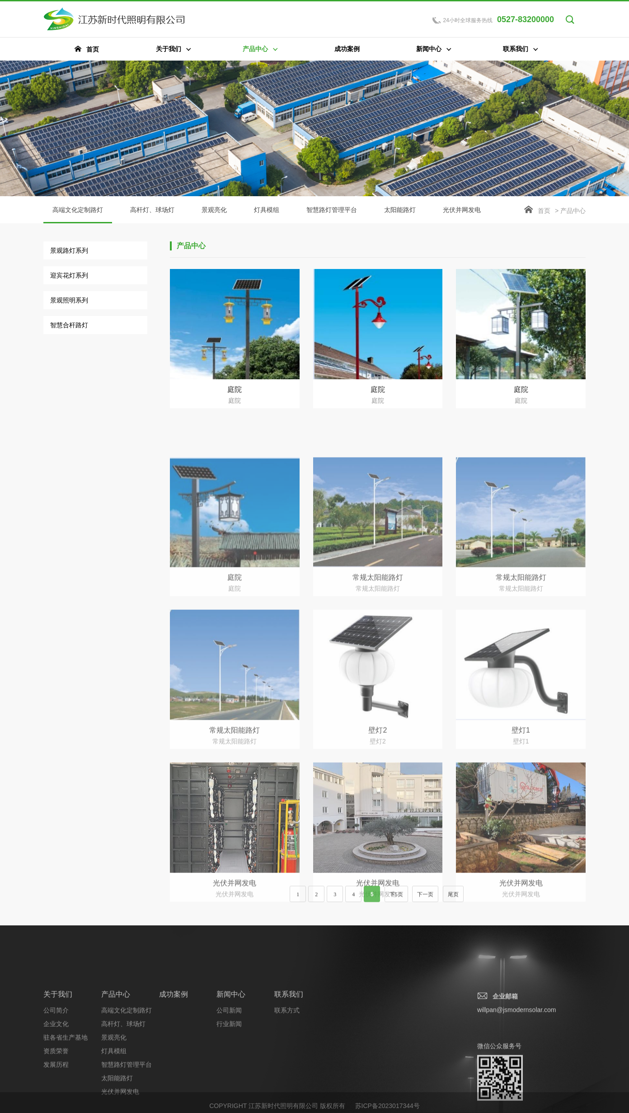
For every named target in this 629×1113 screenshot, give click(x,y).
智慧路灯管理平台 (331, 209)
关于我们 (57, 1051)
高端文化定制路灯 (77, 214)
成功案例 (173, 1051)
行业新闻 (229, 1081)
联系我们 (288, 1051)
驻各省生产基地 (65, 1094)
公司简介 (56, 1067)
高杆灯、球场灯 (152, 209)
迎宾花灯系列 (69, 275)
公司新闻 (229, 1067)
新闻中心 (230, 1051)
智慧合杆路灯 (69, 325)
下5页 (396, 900)
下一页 (425, 900)
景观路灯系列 (69, 250)
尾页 (453, 900)
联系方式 (287, 1067)
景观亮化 (214, 209)
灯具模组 (266, 209)
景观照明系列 (69, 300)
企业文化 (56, 1081)
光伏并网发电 (462, 209)
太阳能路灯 (400, 209)
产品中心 (115, 1051)
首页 (544, 210)
